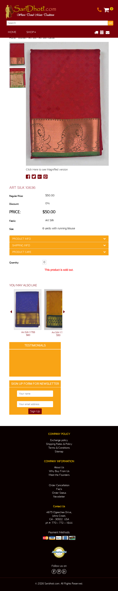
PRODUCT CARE (21, 251)
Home (12, 32)
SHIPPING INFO (21, 245)
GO (110, 23)
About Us (59, 467)
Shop (31, 32)
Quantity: (14, 262)
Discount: (14, 204)
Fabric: (12, 221)
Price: (15, 212)
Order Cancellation (59, 485)
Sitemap (59, 451)
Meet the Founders (59, 474)
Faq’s (59, 488)
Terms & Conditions (59, 447)
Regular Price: (16, 196)
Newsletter (59, 496)
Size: (11, 229)
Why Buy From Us (59, 471)
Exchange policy (59, 440)
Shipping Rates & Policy (59, 443)
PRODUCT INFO (21, 238)
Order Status (59, 492)
